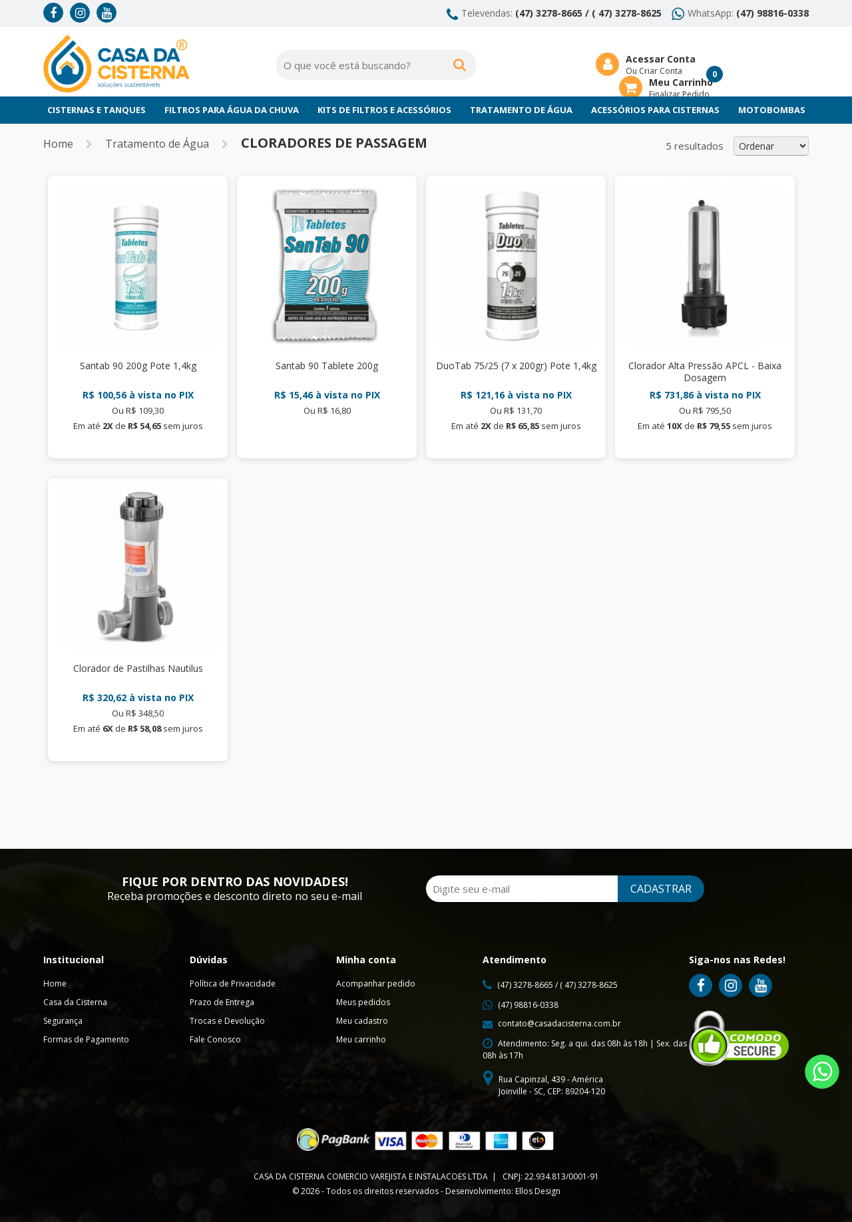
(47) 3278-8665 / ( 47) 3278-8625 (588, 13)
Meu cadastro (362, 1020)
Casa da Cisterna (75, 1002)
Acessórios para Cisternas (655, 110)
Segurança (63, 1020)
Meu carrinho (361, 1039)
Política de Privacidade (233, 983)
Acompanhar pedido (375, 983)
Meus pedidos (363, 1002)
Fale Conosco (215, 1039)
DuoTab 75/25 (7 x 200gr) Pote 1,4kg (516, 365)
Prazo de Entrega (222, 1002)
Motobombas (771, 110)
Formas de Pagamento (86, 1039)
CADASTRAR (661, 888)
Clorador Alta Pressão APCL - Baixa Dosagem (704, 371)
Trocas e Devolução (227, 1020)
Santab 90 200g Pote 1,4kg (138, 365)
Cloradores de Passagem (334, 143)
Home (58, 143)
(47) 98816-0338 (772, 13)
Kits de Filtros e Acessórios (384, 110)
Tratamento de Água (521, 110)
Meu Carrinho (681, 82)
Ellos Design (537, 1191)
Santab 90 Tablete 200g (327, 365)
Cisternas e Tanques (96, 110)
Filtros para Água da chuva (231, 110)
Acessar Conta (661, 59)
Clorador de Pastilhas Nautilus (138, 668)
